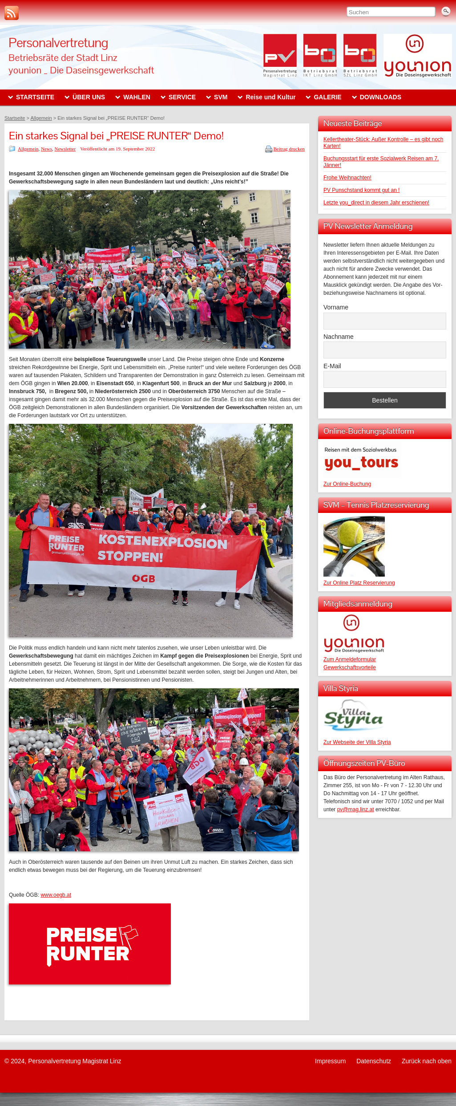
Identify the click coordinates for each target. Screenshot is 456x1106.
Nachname (338, 336)
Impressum (330, 1061)
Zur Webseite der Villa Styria (357, 742)
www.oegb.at (55, 895)
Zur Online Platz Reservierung (359, 583)
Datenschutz (373, 1061)
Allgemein (28, 148)
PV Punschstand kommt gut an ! (361, 190)
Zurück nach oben (427, 1061)
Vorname (335, 307)
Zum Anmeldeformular (349, 659)
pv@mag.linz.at (355, 809)
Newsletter (65, 148)
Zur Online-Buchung (347, 484)
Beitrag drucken (289, 148)
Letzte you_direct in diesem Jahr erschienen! (376, 202)
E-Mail (332, 366)
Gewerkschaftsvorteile (349, 667)
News (46, 148)
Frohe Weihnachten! (347, 178)
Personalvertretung (58, 42)
